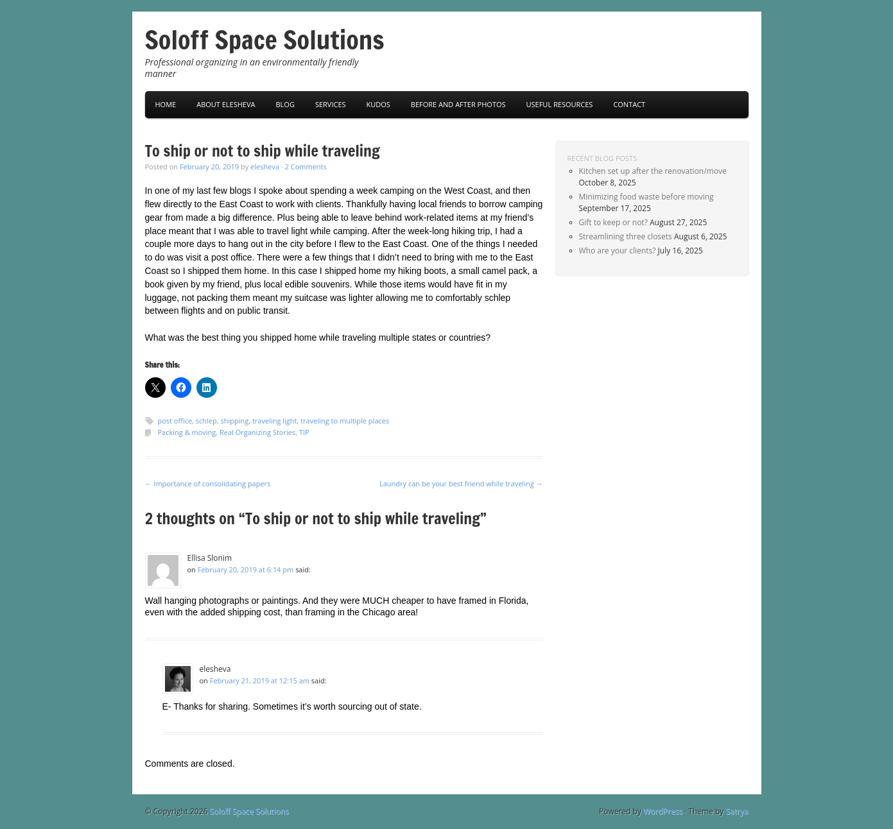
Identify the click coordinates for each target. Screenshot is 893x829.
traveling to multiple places (344, 420)
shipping (235, 420)
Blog (284, 104)
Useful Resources (559, 104)
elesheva (264, 166)
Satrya (736, 811)
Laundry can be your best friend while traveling (461, 483)
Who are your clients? (617, 250)
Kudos (378, 104)
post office (175, 420)
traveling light (274, 420)
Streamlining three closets (625, 236)
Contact (629, 104)
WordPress (662, 811)
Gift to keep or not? (613, 222)
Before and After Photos (458, 104)
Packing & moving (187, 432)
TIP (304, 432)
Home (166, 104)
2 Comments (306, 166)
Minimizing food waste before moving (646, 196)
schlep (206, 420)
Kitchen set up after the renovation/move (653, 171)
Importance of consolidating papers (208, 483)
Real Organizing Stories (257, 432)
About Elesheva (225, 104)
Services (330, 104)
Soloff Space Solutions (265, 39)
